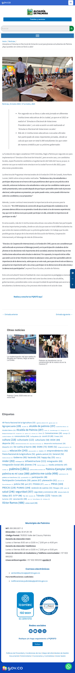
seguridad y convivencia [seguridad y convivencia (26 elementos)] (45, 492)
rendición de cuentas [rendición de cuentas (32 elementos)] (41, 487)
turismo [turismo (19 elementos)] (7, 499)
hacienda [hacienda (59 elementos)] (34, 457)
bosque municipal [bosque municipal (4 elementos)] (8, 433)
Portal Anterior (25, 656)
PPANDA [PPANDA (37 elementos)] (38, 484)
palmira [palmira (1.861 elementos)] (19, 468)
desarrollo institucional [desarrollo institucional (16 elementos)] (54, 443)
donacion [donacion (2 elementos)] (5, 451)
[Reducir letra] (72, 278)
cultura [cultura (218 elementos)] (9, 440)
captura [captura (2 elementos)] (28, 433)
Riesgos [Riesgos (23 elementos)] (58, 488)
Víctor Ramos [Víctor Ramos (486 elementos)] (13, 503)
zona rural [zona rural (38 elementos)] (31, 502)
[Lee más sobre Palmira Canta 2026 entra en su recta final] (21, 381)
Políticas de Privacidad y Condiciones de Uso (23, 653)
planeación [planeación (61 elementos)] (49, 480)
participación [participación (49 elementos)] (39, 477)
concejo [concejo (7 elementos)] (66, 433)
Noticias (5, 104)
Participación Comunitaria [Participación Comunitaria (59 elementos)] (16, 480)
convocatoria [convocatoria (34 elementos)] (21, 436)
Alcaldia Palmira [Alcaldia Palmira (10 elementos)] (9, 430)
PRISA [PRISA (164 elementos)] (57, 484)
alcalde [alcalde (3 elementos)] (25, 427)
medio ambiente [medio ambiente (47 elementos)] (57, 464)
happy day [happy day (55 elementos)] (48, 457)
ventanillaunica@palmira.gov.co (25, 573)
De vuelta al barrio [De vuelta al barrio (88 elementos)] (25, 447)
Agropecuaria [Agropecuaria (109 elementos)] (11, 426)
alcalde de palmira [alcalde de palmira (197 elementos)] (42, 426)
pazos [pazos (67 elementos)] (36, 480)
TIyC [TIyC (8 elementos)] (25, 496)
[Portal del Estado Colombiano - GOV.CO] (6, 2)
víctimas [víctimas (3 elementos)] (46, 499)
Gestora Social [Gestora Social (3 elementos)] (7, 458)
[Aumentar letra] (72, 284)
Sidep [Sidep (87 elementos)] (7, 495)
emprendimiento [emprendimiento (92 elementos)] (57, 450)
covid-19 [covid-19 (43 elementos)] (47, 436)
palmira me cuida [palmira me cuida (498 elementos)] (44, 473)
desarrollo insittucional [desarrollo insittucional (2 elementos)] (36, 444)
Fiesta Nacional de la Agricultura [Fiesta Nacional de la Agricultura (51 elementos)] (18, 454)
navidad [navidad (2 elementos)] (5, 470)
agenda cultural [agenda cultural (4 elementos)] (42, 423)
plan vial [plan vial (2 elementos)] (61, 481)
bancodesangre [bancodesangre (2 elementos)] (55, 430)
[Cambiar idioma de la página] (70, 2)
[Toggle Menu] (37, 36)
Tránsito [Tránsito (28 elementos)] (56, 495)
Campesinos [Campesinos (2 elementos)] (20, 433)
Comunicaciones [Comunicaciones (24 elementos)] (53, 433)
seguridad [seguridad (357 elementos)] (24, 492)
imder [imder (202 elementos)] (8, 461)
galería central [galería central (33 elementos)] (44, 454)
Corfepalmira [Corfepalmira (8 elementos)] (35, 436)
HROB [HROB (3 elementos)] (58, 458)
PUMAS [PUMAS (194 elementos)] (23, 488)
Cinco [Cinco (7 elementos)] (41, 433)
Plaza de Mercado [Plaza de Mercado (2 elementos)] (7, 484)
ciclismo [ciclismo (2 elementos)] (34, 433)
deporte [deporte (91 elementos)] (8, 443)
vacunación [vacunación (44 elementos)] (20, 499)
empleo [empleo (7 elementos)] (42, 451)
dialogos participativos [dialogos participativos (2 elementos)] (64, 447)
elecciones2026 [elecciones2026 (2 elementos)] (33, 451)
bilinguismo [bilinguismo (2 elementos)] (65, 430)
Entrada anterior (10, 314)
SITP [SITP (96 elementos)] (17, 495)
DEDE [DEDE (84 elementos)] (55, 440)
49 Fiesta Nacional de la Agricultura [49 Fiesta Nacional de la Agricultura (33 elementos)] (18, 422)
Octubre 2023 (15, 104)
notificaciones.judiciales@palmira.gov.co (29, 581)
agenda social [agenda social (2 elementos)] (53, 423)
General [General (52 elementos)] (58, 454)
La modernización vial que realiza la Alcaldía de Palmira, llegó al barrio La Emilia (21, 358)
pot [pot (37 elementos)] (28, 484)
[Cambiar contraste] (72, 272)
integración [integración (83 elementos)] (54, 461)
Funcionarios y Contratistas (43, 656)
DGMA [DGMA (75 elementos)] (42, 446)
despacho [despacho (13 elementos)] (7, 447)
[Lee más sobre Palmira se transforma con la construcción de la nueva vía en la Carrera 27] (53, 346)
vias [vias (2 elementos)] (30, 499)
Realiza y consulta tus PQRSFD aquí (28, 297)
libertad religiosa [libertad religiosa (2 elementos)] (42, 465)
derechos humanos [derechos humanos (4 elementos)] (22, 444)
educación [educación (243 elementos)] (19, 450)
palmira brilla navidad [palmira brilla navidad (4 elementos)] (37, 470)
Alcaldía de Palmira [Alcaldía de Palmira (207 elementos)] (29, 430)
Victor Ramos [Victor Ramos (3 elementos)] (37, 499)
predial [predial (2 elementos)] (47, 484)
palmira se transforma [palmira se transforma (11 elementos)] (11, 477)
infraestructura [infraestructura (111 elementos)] (35, 461)
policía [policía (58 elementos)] (19, 484)
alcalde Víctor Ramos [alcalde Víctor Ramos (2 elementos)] (62, 427)
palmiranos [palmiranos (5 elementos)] (63, 474)
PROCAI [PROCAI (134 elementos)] (9, 488)
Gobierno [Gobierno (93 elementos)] (20, 457)
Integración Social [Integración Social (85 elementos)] (13, 464)
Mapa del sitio (47, 653)
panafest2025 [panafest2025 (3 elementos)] (26, 478)
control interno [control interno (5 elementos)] (8, 436)
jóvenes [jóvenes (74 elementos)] (30, 464)
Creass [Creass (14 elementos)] (58, 436)
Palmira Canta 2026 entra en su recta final (19, 396)
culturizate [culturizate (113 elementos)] (25, 440)
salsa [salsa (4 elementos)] (66, 488)
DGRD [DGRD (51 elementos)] (52, 446)
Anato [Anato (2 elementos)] (46, 430)
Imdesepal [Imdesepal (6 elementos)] (20, 461)
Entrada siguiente (64, 314)
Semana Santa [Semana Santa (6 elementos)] (63, 492)
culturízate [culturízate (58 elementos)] (42, 440)
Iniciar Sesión (60, 656)
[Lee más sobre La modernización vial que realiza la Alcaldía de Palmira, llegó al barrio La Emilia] (21, 344)
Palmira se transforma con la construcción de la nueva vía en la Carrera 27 (52, 362)
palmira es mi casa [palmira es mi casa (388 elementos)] (16, 473)
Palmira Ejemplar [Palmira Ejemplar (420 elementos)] (59, 469)
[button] (69, 668)
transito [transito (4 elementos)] (32, 496)
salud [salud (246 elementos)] (8, 492)
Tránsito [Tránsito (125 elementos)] (43, 495)
